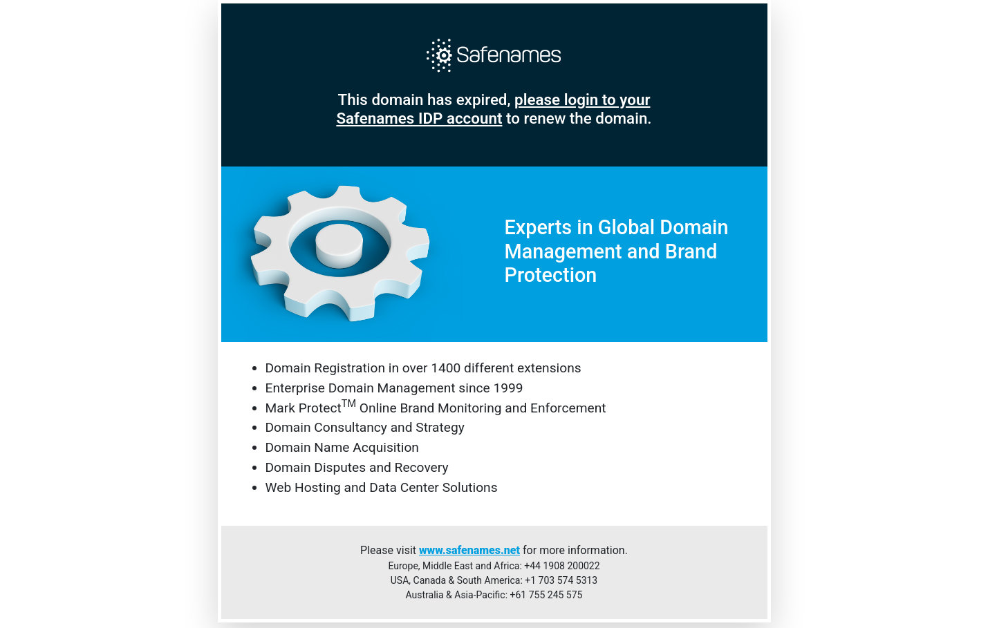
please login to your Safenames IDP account (493, 109)
